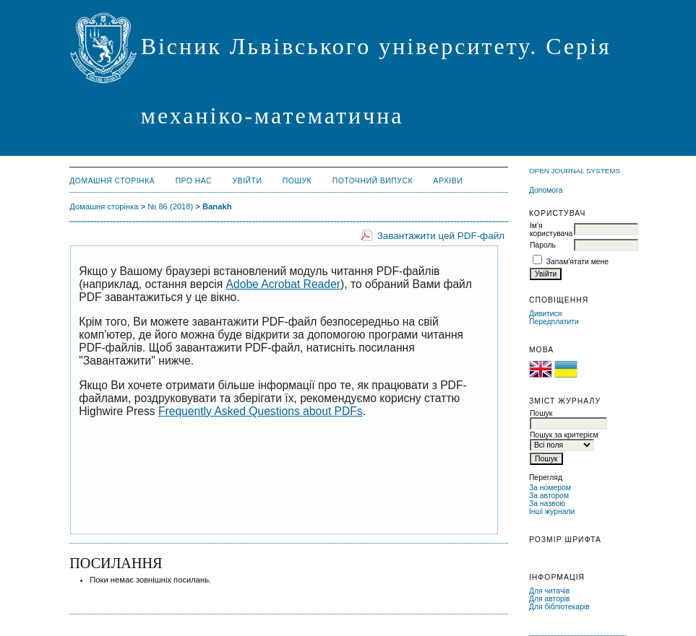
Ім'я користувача (551, 230)
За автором (549, 496)
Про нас (194, 181)
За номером (550, 488)
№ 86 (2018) (170, 206)
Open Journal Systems (574, 171)
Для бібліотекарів (559, 607)
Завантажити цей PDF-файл (440, 235)
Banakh (216, 206)
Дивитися (545, 314)
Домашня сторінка (112, 181)
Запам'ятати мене (577, 262)
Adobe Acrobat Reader (283, 284)
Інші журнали (552, 511)
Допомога (546, 190)
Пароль (543, 245)
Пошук (297, 181)
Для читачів (549, 591)
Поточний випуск (372, 181)
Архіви (448, 181)
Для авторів (549, 599)
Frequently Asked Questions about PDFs (260, 411)
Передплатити (554, 322)
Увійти (247, 181)
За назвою (547, 504)
